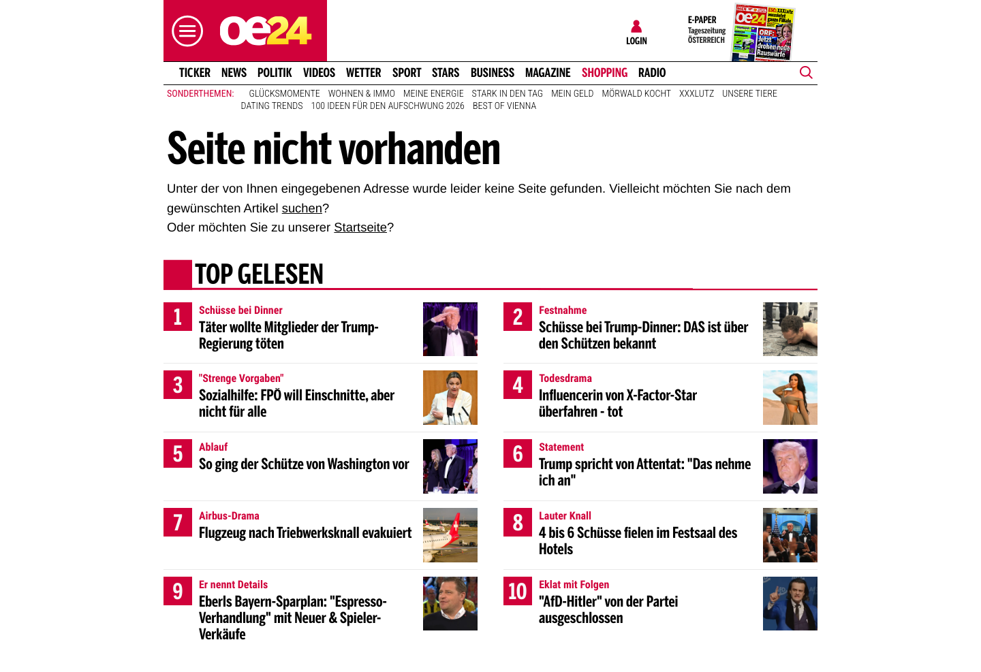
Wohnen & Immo (361, 94)
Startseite (360, 227)
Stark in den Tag (508, 94)
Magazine (548, 73)
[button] (184, 31)
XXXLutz (696, 94)
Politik (275, 73)
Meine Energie (433, 94)
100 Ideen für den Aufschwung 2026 (388, 106)
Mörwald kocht (637, 94)
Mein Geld (572, 94)
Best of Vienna (504, 106)
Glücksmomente (284, 94)
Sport (407, 73)
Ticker (195, 73)
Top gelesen (259, 275)
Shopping (604, 73)
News (234, 73)
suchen (302, 208)
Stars (446, 73)
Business (492, 73)
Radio (652, 73)
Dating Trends (272, 106)
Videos (319, 73)
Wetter (364, 73)
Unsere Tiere (749, 94)
